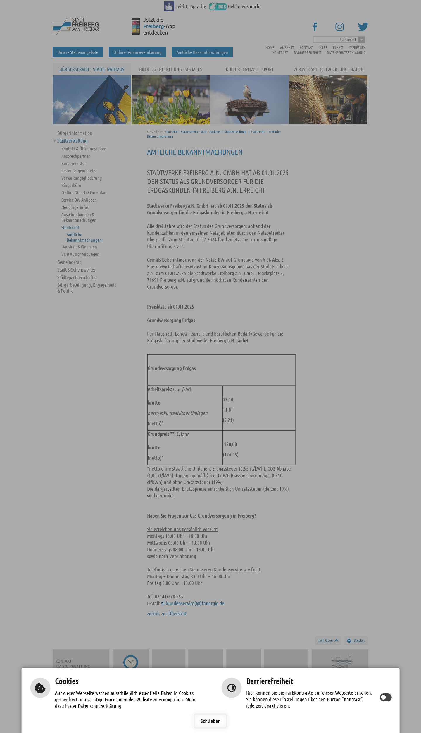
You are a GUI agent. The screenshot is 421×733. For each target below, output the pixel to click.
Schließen (210, 720)
